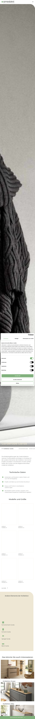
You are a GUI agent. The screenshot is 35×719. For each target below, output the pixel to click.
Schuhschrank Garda (8, 625)
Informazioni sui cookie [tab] (28, 338)
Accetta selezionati (17, 379)
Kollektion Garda (8, 448)
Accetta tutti (17, 375)
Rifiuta (17, 383)
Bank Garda (5, 646)
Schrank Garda (6, 632)
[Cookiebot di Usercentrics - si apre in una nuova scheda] (28, 335)
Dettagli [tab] (16, 338)
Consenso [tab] (6, 338)
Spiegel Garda (6, 639)
